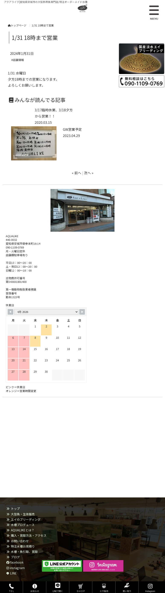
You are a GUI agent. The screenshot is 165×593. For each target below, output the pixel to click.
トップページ (17, 25)
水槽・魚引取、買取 (24, 551)
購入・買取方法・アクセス (28, 535)
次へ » (88, 172)
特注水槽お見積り (23, 546)
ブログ (15, 557)
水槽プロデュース (23, 525)
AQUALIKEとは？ (22, 530)
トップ (15, 508)
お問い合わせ (20, 541)
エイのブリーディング (26, 519)
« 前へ (76, 172)
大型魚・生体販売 (23, 514)
